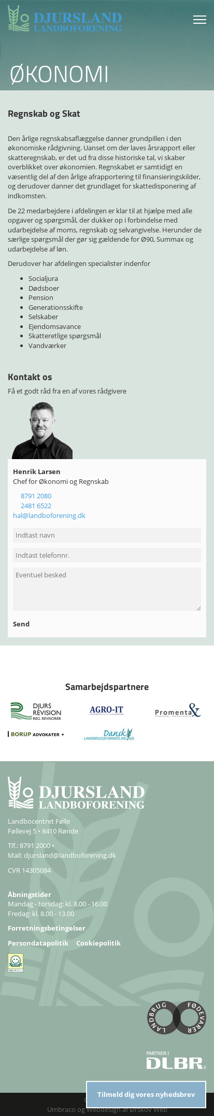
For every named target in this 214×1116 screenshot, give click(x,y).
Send (22, 623)
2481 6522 (36, 505)
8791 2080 (36, 495)
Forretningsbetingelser (46, 928)
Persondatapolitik (38, 943)
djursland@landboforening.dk (70, 855)
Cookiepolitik (98, 943)
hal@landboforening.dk (49, 515)
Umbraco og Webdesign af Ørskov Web (107, 1109)
